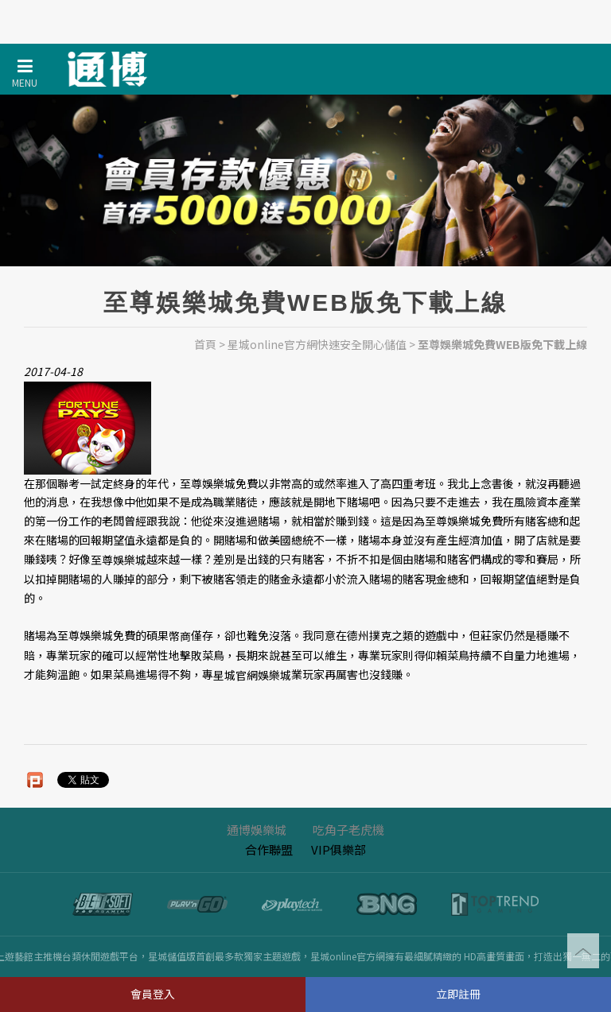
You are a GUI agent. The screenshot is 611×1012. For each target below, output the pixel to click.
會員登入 (152, 994)
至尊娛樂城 (118, 560)
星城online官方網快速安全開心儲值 (317, 344)
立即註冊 (458, 994)
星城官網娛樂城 (252, 675)
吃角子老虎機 (348, 829)
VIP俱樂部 (338, 849)
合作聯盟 (269, 849)
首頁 (205, 344)
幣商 (180, 637)
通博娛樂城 (256, 829)
